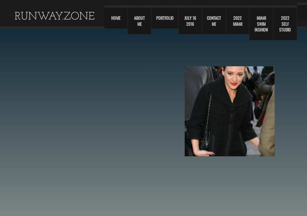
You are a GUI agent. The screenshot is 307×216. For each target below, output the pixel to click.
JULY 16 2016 (190, 21)
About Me (139, 21)
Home (116, 18)
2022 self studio (285, 24)
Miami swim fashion (261, 24)
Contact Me (214, 21)
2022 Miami (237, 21)
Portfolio (165, 18)
